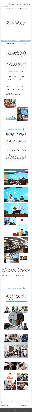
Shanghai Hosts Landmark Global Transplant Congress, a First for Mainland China (22, 404)
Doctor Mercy (13, 4)
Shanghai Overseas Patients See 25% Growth (6, 404)
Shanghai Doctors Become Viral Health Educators (21, 405)
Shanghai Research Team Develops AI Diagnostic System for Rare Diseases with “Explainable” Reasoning (8, 401)
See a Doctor (29, 4)
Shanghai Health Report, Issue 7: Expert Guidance (7, 405)
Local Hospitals (25, 4)
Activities (23, 4)
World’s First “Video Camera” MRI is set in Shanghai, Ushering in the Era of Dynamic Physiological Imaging (22, 401)
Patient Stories (19, 4)
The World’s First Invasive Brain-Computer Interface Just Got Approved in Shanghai (8, 400)
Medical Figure (16, 4)
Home (10, 4)
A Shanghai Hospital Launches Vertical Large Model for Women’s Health (22, 400)
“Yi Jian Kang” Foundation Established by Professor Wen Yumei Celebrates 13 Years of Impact (8, 403)
